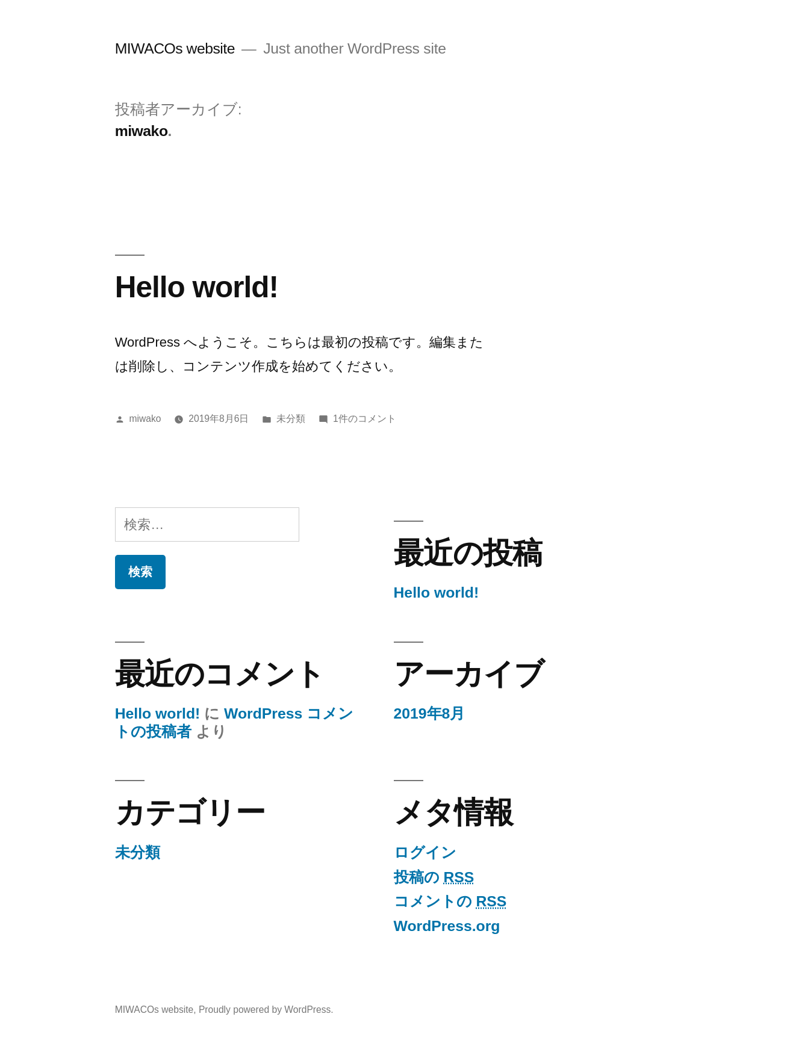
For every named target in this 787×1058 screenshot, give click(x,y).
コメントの (450, 901)
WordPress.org (447, 926)
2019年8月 (429, 713)
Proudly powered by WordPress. (266, 1009)
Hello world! (196, 286)
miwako (145, 418)
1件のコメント (364, 418)
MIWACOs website (175, 48)
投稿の (434, 877)
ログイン (425, 852)
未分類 (290, 418)
